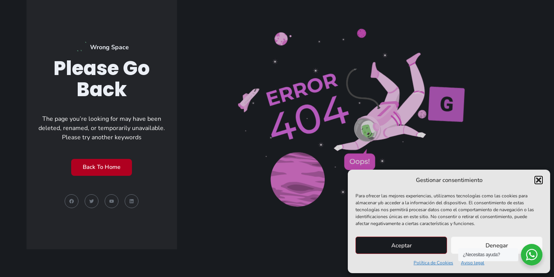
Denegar (497, 245)
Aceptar (401, 245)
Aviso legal (472, 263)
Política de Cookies (433, 263)
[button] (538, 180)
